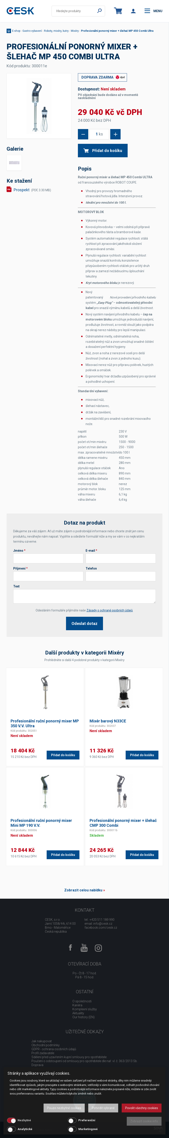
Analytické (25, 1129)
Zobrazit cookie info (144, 1121)
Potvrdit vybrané (103, 1108)
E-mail (91, 550)
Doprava (37, 1065)
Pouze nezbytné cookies (64, 1108)
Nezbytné (24, 1120)
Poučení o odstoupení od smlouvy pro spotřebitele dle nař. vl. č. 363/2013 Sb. (84, 1061)
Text (16, 586)
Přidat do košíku (102, 150)
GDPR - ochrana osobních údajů (53, 1049)
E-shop (16, 30)
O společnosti (82, 1001)
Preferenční (86, 1120)
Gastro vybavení (32, 30)
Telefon (91, 568)
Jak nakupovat (41, 1041)
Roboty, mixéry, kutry (56, 30)
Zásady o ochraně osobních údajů (109, 610)
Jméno (19, 550)
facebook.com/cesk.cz (100, 927)
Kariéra (77, 1005)
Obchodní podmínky (45, 1045)
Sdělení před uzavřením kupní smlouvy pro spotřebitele (69, 1057)
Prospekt (32, 189)
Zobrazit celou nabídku (83, 890)
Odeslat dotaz (84, 623)
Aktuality (78, 1013)
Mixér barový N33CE (108, 721)
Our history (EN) (83, 1017)
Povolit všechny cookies (141, 1108)
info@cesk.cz (102, 923)
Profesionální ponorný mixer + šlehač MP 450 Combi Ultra (117, 30)
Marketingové (88, 1129)
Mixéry (75, 30)
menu (153, 11)
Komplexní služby (84, 1009)
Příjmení (20, 568)
